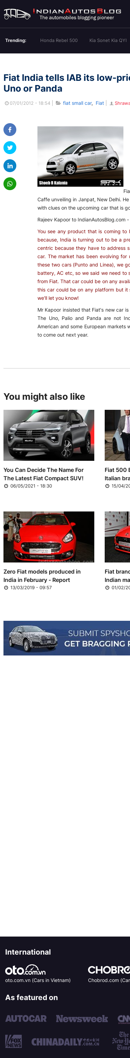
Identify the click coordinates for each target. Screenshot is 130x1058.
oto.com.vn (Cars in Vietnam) (38, 980)
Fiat (100, 103)
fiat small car (77, 103)
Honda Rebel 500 (59, 40)
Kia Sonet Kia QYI (108, 40)
